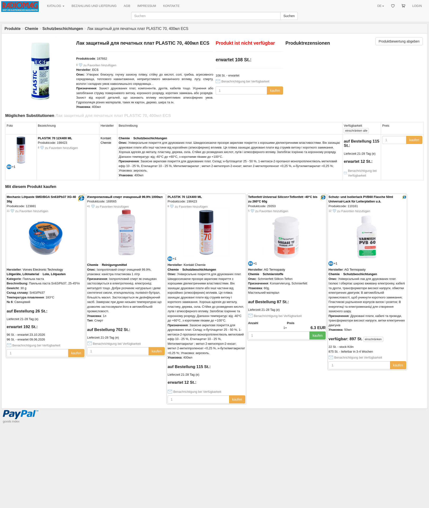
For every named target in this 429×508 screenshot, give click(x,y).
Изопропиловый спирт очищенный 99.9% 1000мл (125, 197)
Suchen (289, 16)
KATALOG (55, 6)
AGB (127, 6)
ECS (95, 70)
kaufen (275, 90)
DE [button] (380, 6)
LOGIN (417, 6)
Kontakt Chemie (194, 265)
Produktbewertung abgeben (399, 41)
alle (356, 130)
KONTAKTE (171, 6)
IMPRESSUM (146, 6)
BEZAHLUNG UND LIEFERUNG (94, 6)
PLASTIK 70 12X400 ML (55, 138)
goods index (11, 421)
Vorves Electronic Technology (43, 269)
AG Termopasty (274, 269)
